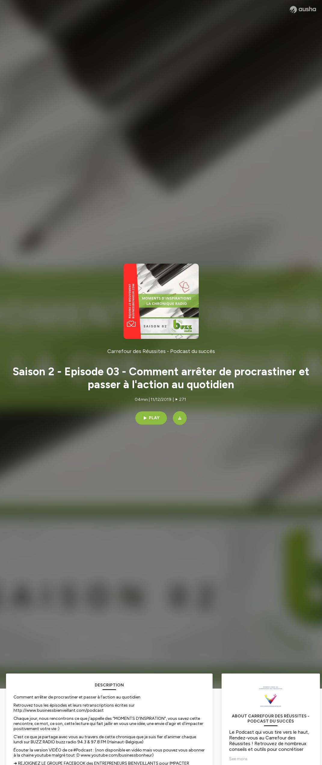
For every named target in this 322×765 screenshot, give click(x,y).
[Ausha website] (303, 9)
